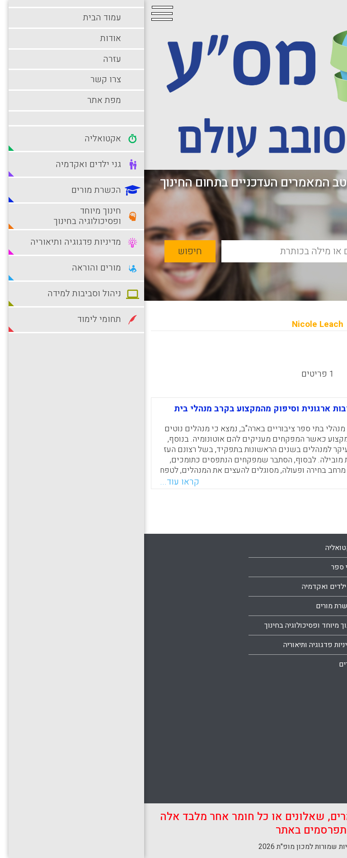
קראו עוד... (35, 481)
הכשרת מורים (191, 606)
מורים (203, 664)
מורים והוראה (311, 692)
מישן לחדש (259, 357)
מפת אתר (317, 664)
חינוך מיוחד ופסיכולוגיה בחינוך (165, 625)
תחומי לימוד (313, 770)
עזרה (324, 625)
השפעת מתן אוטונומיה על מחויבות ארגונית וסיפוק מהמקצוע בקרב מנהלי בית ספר (173, 413)
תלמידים (318, 789)
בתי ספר (199, 567)
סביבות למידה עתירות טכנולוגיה (285, 750)
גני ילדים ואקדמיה (184, 586)
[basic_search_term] (202, 251)
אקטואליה (196, 547)
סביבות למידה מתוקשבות (294, 731)
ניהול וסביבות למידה (301, 711)
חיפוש (46, 251)
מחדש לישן (312, 357)
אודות (322, 606)
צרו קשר (318, 644)
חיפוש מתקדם (292, 272)
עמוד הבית (315, 586)
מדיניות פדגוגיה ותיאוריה (175, 644)
